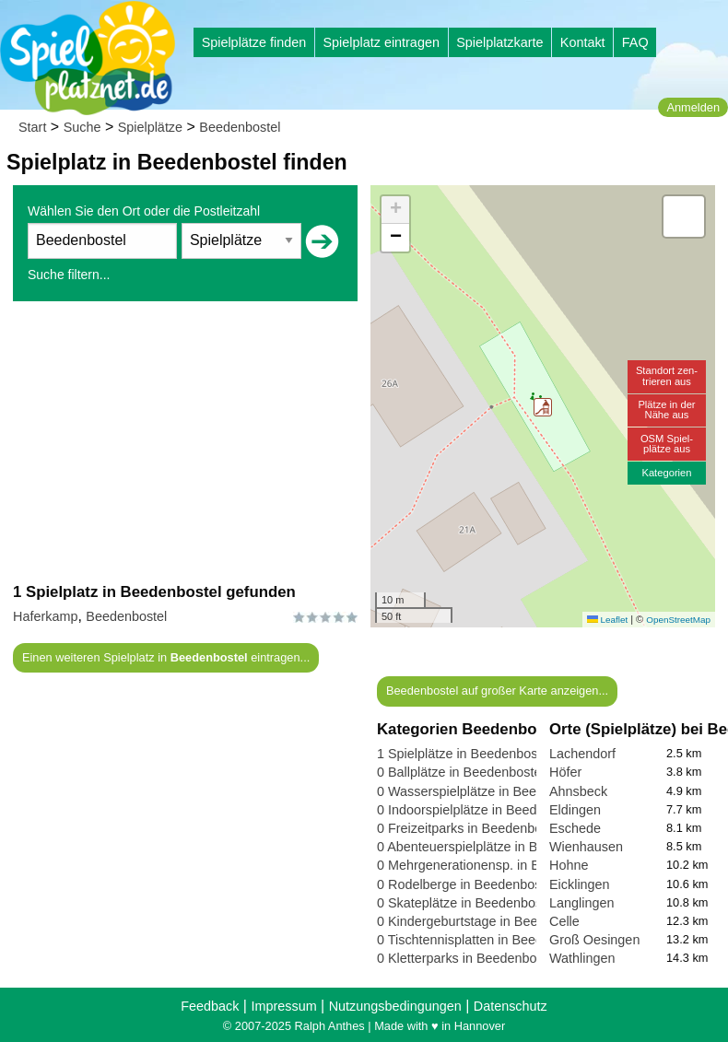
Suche (82, 127)
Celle (564, 921)
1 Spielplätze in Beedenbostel (464, 753)
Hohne (568, 865)
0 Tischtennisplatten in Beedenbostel (485, 939)
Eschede (575, 828)
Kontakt (582, 42)
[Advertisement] (185, 441)
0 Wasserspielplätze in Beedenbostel (485, 791)
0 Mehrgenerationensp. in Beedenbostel (494, 865)
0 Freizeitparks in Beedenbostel (470, 828)
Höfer (565, 772)
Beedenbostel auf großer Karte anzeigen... (497, 690)
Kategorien (666, 472)
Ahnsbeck (578, 791)
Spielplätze (150, 127)
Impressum (283, 1006)
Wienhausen (586, 846)
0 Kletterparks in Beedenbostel (467, 958)
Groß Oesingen (594, 939)
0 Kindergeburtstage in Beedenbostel (486, 921)
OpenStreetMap (678, 620)
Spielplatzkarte (499, 42)
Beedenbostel (239, 127)
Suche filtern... (69, 274)
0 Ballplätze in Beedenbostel (461, 772)
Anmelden (693, 107)
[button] (543, 407)
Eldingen (575, 809)
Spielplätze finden (254, 42)
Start (32, 127)
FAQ (635, 42)
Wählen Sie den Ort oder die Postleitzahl (144, 211)
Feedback (210, 1006)
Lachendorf (582, 753)
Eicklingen (579, 884)
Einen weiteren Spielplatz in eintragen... (166, 657)
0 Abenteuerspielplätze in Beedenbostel (493, 846)
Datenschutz (510, 1006)
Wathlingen (582, 958)
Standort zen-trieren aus (667, 375)
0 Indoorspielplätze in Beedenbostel (482, 809)
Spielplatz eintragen (381, 42)
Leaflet (607, 620)
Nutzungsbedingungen (395, 1006)
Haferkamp (45, 616)
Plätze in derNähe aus (666, 409)
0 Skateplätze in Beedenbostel (466, 903)
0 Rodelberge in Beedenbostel (466, 884)
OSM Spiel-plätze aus (666, 443)
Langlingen (581, 903)
